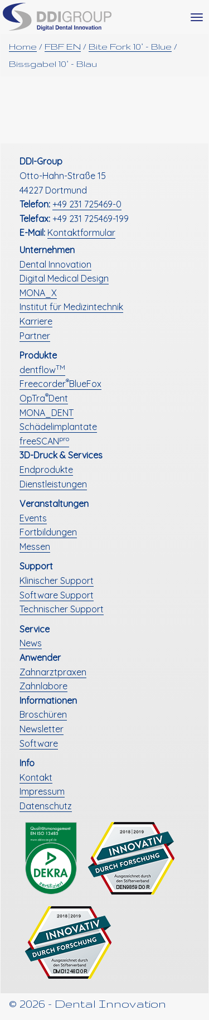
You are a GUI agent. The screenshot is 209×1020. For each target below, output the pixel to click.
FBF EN (63, 46)
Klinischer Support (57, 580)
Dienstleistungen (53, 484)
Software (39, 743)
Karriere (36, 321)
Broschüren (43, 714)
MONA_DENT (47, 412)
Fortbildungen (48, 532)
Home (23, 46)
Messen (35, 546)
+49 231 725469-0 (86, 204)
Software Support (57, 595)
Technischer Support (62, 609)
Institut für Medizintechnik (71, 306)
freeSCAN (44, 441)
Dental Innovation (55, 264)
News (31, 643)
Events (33, 518)
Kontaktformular (81, 232)
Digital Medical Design (64, 278)
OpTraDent (44, 398)
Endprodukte (46, 469)
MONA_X (38, 292)
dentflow (42, 369)
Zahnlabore (43, 686)
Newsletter (42, 728)
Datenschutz (46, 805)
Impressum (42, 791)
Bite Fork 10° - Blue (130, 46)
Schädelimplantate (58, 426)
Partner (35, 335)
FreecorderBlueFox (60, 383)
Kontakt (36, 777)
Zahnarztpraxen (53, 672)
